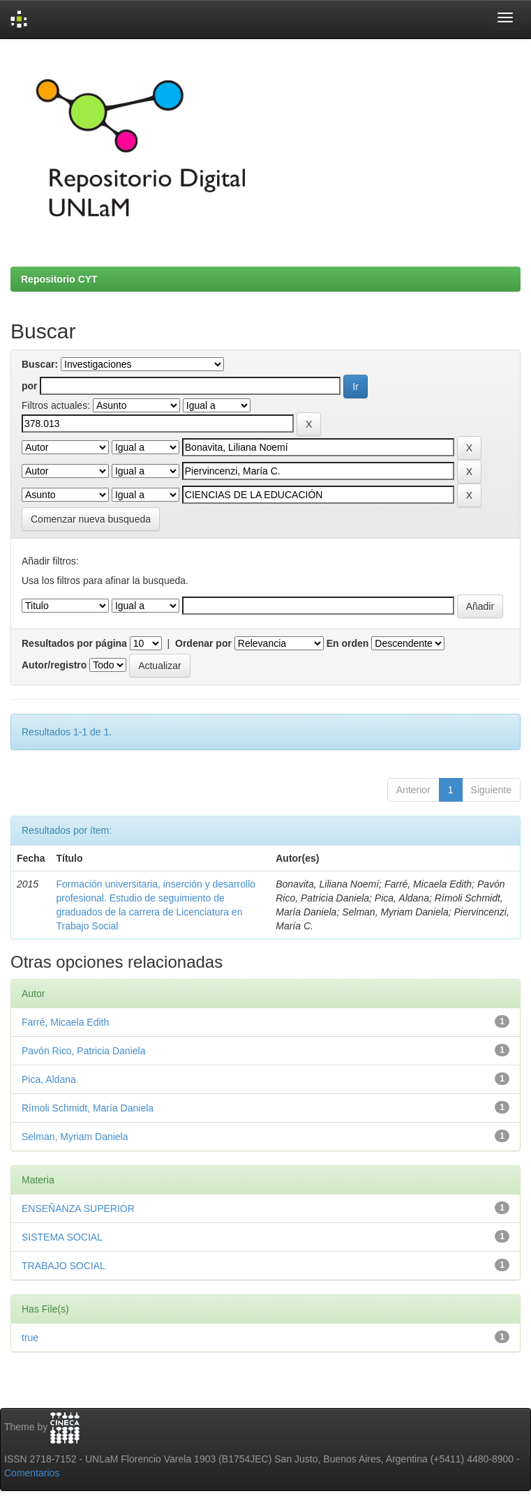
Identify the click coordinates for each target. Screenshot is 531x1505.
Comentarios (31, 1472)
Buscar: (40, 364)
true (30, 1337)
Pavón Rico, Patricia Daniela (83, 1050)
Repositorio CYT (59, 279)
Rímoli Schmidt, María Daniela (88, 1108)
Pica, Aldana (49, 1079)
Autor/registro (54, 665)
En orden (348, 643)
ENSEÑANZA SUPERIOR (78, 1208)
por (30, 385)
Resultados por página (74, 643)
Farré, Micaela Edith (65, 1022)
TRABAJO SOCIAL (63, 1265)
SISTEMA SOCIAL (62, 1237)
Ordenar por (203, 643)
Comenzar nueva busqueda (91, 519)
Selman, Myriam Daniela (75, 1136)
